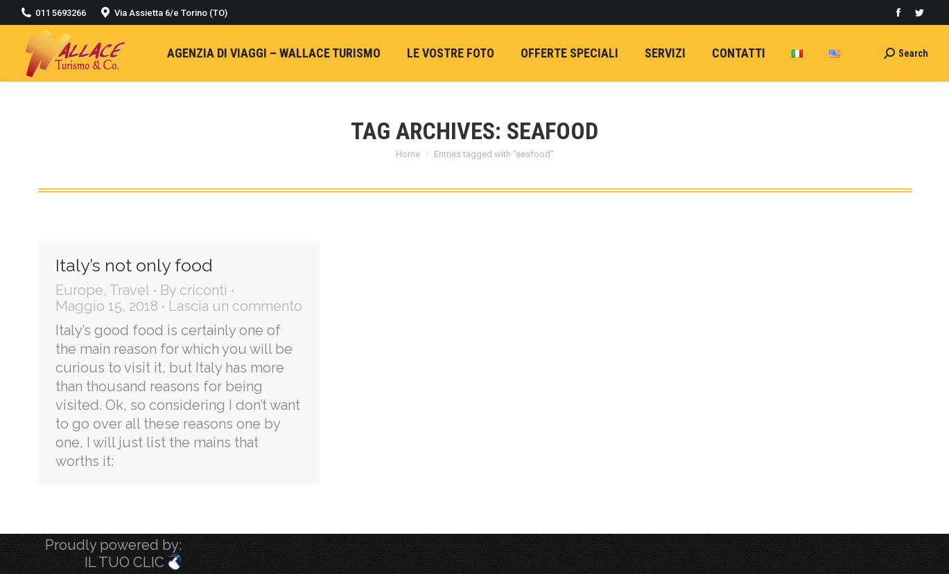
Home (408, 154)
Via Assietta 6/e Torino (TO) (170, 13)
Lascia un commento (235, 306)
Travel (130, 290)
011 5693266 (60, 13)
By (193, 290)
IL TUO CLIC (133, 562)
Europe (79, 290)
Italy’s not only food (134, 265)
